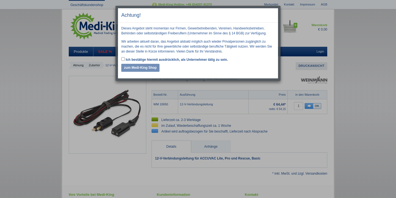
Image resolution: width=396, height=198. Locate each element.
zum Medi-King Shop (140, 68)
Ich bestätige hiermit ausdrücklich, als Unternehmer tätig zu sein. (174, 59)
